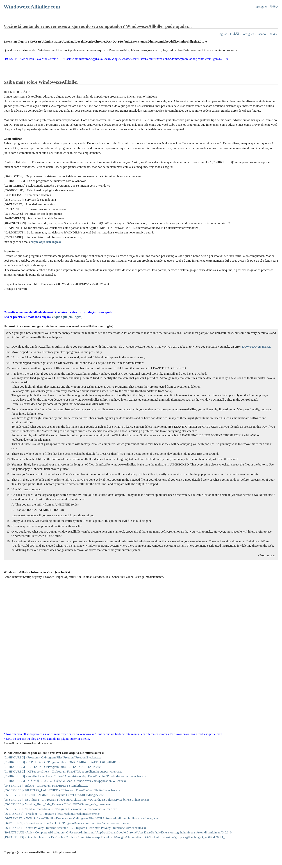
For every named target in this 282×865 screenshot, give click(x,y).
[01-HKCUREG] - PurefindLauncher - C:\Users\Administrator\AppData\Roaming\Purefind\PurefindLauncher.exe (75, 776)
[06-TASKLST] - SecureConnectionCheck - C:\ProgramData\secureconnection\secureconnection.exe (67, 823)
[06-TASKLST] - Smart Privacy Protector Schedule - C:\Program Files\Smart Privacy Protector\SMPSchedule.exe (75, 827)
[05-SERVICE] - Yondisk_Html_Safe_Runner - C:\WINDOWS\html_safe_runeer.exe (57, 804)
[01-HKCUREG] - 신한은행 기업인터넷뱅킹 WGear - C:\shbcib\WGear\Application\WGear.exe (65, 781)
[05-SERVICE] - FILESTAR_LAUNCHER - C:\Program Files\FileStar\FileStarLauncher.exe (62, 790)
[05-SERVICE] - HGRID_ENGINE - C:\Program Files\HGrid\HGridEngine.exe (54, 795)
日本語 (234, 34)
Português (261, 6)
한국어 (273, 6)
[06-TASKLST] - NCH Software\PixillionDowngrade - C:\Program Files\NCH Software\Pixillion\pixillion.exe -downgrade (81, 818)
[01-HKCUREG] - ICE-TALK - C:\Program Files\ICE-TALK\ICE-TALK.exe (52, 767)
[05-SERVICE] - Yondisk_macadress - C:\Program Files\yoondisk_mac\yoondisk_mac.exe (60, 809)
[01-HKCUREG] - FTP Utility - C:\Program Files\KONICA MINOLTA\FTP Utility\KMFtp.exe (63, 762)
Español (262, 34)
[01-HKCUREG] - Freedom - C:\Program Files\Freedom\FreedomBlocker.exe (52, 757)
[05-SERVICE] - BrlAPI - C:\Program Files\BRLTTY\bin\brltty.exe (46, 785)
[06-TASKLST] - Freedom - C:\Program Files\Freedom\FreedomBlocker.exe (52, 813)
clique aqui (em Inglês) (67, 317)
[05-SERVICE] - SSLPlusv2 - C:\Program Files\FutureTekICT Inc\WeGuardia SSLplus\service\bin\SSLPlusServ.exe (76, 799)
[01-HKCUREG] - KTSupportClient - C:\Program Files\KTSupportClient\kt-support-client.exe (63, 771)
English (222, 34)
